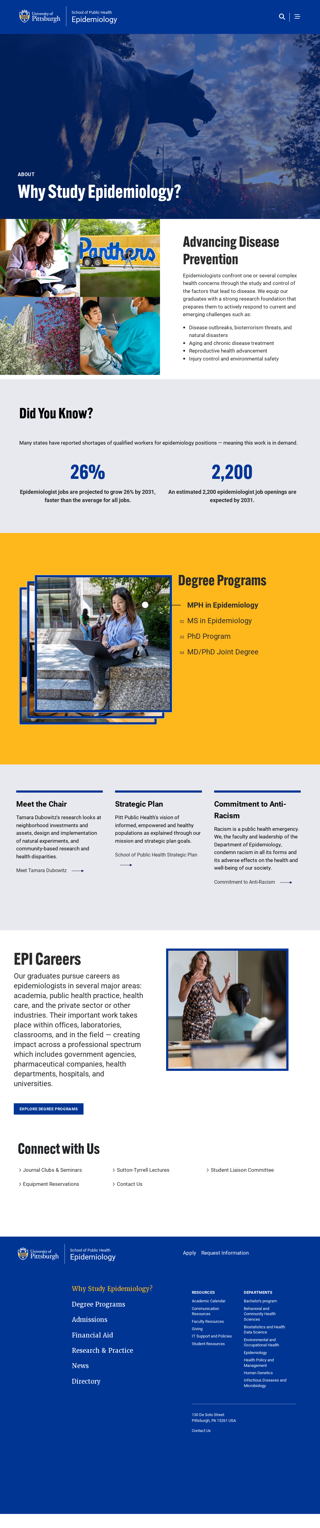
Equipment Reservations (51, 1183)
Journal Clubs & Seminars (52, 1169)
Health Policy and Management (259, 1362)
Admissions (89, 1320)
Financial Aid (92, 1335)
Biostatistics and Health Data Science (264, 1329)
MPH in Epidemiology (222, 605)
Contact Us (130, 1183)
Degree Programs (98, 1304)
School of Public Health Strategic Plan (156, 854)
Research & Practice (102, 1351)
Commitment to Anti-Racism (244, 882)
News (80, 1366)
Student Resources (208, 1343)
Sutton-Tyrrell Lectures (143, 1169)
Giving (197, 1328)
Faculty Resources (208, 1321)
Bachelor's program (260, 1301)
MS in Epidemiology (219, 620)
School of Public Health (92, 12)
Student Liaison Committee (242, 1169)
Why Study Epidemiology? (112, 1289)
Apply (189, 1252)
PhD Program (209, 636)
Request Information (225, 1252)
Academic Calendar (208, 1301)
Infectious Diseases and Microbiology (265, 1382)
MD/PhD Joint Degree (223, 652)
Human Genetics (258, 1372)
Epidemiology (94, 19)
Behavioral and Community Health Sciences (260, 1314)
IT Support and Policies (212, 1336)
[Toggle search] (283, 17)
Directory (86, 1382)
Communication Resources (205, 1311)
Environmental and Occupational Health (261, 1342)
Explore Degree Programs (49, 1108)
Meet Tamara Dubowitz (41, 870)
